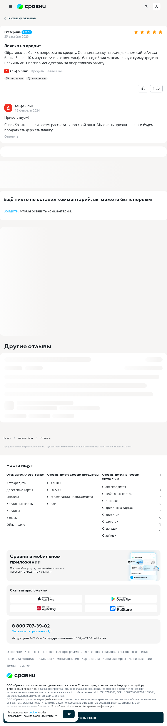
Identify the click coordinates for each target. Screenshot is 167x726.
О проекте (14, 652)
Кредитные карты (20, 504)
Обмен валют (17, 524)
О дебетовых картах (117, 494)
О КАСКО (54, 483)
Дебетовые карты (20, 490)
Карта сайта (91, 659)
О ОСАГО (54, 490)
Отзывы (45, 438)
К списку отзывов (19, 18)
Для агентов (90, 652)
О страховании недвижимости (70, 497)
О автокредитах (114, 487)
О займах (109, 535)
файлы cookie (53, 699)
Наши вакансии (140, 659)
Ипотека (13, 497)
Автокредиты (16, 483)
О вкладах (109, 528)
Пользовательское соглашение (125, 652)
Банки (7, 438)
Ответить (11, 136)
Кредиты (13, 511)
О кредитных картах (117, 508)
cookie (33, 712)
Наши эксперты (114, 659)
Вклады (12, 518)
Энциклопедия (68, 659)
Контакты (32, 652)
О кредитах (110, 514)
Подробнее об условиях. (66, 706)
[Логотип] (83, 675)
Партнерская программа (60, 652)
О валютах (110, 521)
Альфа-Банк (25, 438)
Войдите (10, 211)
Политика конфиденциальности (30, 659)
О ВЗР (51, 504)
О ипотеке (110, 501)
